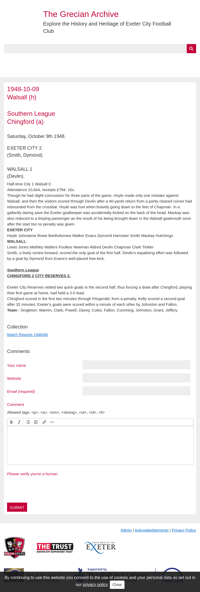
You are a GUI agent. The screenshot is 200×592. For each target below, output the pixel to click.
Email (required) (21, 391)
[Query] (100, 48)
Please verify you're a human (32, 474)
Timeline (142, 59)
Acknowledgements (151, 530)
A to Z (88, 59)
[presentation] (11, 422)
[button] (11, 422)
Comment (15, 404)
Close (117, 585)
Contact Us (171, 59)
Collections (58, 59)
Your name (16, 365)
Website (14, 378)
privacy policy (95, 584)
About (30, 59)
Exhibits (113, 59)
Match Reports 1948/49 (27, 334)
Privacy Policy (184, 530)
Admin (126, 530)
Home (9, 59)
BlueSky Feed (18, 71)
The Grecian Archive (81, 14)
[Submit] (191, 48)
